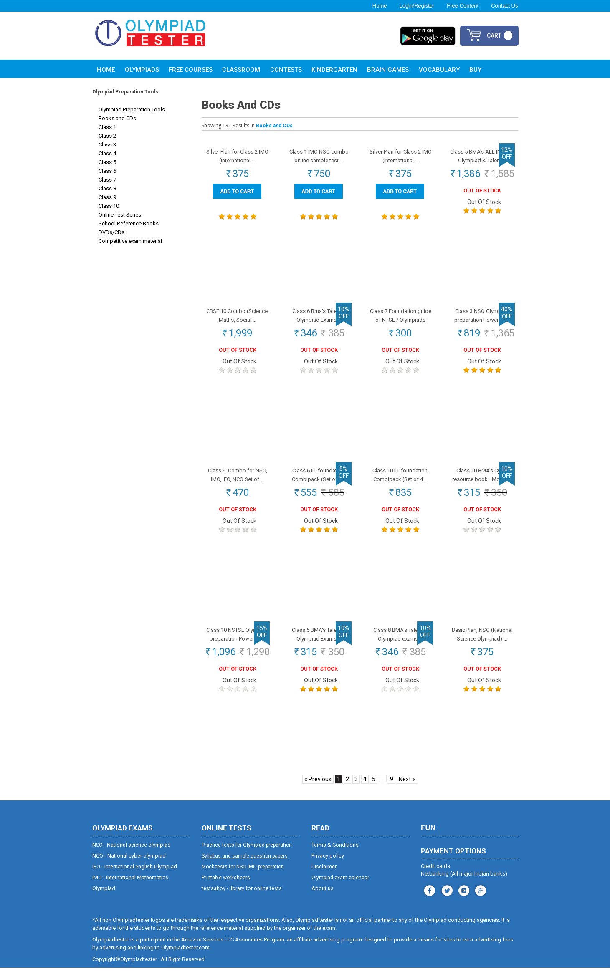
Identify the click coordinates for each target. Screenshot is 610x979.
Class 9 (107, 197)
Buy (475, 69)
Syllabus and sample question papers (245, 867)
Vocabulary (439, 69)
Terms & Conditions (335, 856)
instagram (446, 900)
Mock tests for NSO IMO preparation (243, 878)
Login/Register (416, 6)
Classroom (241, 69)
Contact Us (504, 6)
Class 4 (107, 153)
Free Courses (191, 69)
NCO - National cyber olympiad (129, 867)
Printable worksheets (226, 889)
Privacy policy (327, 867)
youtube (463, 900)
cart (494, 35)
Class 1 (107, 127)
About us (322, 899)
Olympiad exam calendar (340, 889)
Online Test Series (120, 215)
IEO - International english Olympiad (134, 878)
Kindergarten (334, 69)
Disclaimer (324, 878)
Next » (407, 790)
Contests (286, 69)
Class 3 (107, 144)
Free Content (462, 6)
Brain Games (388, 69)
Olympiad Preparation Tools (132, 109)
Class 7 (107, 180)
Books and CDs (117, 118)
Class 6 (107, 171)
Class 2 (107, 136)
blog (479, 900)
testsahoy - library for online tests (242, 899)
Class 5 (107, 162)
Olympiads (142, 69)
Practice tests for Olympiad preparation (247, 856)
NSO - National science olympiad (131, 856)
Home (379, 6)
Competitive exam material (130, 241)
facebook (428, 900)
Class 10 (109, 206)
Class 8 (107, 188)
